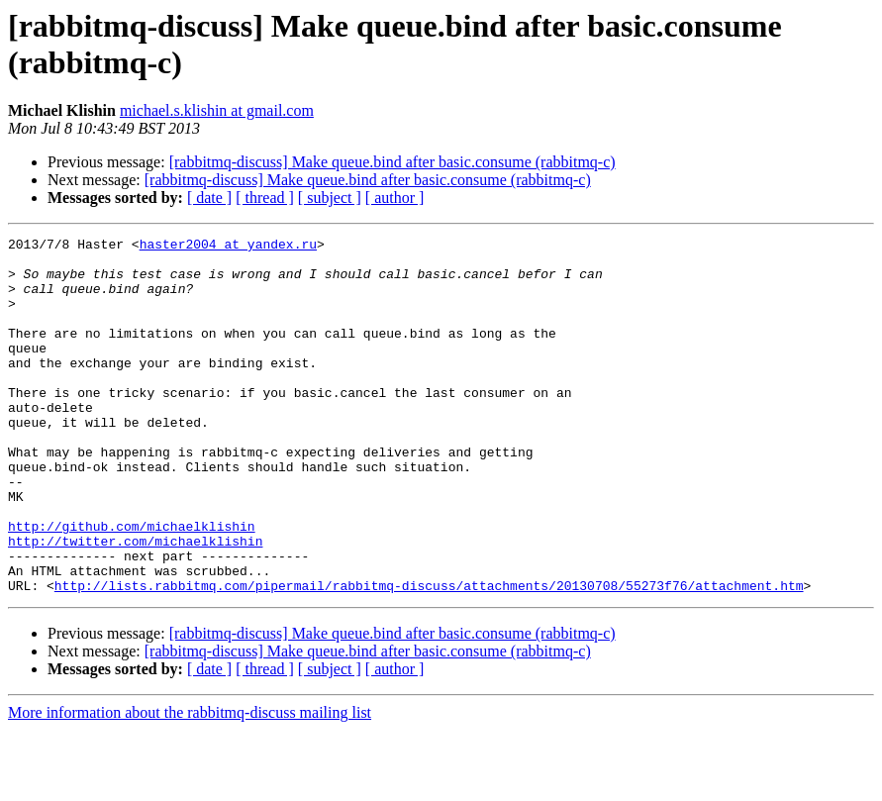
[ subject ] (329, 197)
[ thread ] (265, 197)
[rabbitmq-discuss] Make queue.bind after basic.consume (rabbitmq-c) (392, 161)
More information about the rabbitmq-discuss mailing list (189, 783)
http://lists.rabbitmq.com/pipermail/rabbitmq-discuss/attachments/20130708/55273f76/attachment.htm (429, 656)
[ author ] (395, 197)
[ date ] (209, 197)
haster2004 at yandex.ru (228, 246)
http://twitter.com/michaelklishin (135, 603)
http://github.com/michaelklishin (131, 585)
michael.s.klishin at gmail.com (217, 110)
